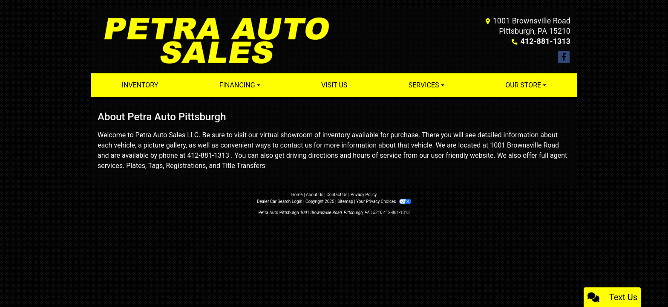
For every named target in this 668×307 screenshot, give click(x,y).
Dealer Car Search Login (279, 201)
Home (297, 194)
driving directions (312, 155)
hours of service (377, 155)
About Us (314, 194)
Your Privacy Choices (383, 201)
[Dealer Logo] (216, 40)
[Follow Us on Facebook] (564, 57)
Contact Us (336, 194)
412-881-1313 (545, 41)
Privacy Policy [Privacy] (364, 194)
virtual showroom (286, 135)
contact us (296, 145)
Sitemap (345, 201)
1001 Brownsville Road (524, 145)
